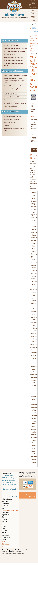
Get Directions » (5, 544)
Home (31, 35)
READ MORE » (12, 496)
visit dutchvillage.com (28, 495)
